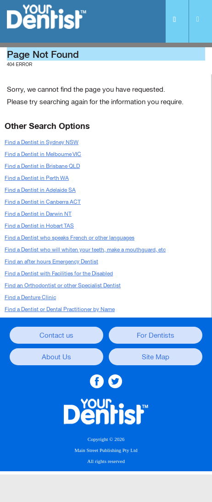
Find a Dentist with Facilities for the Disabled (59, 273)
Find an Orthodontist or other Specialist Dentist (63, 285)
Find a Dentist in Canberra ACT (43, 202)
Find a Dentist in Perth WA (37, 178)
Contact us (56, 335)
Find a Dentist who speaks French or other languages (69, 237)
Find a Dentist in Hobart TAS (39, 226)
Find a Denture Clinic (30, 297)
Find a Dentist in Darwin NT (38, 214)
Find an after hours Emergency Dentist (51, 261)
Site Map (155, 357)
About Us (56, 357)
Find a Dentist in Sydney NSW (41, 142)
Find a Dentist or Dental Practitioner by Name (60, 309)
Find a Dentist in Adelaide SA (40, 190)
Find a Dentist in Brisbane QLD (42, 166)
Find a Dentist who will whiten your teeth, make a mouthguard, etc (85, 249)
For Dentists (155, 335)
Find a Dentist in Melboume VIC (43, 154)
